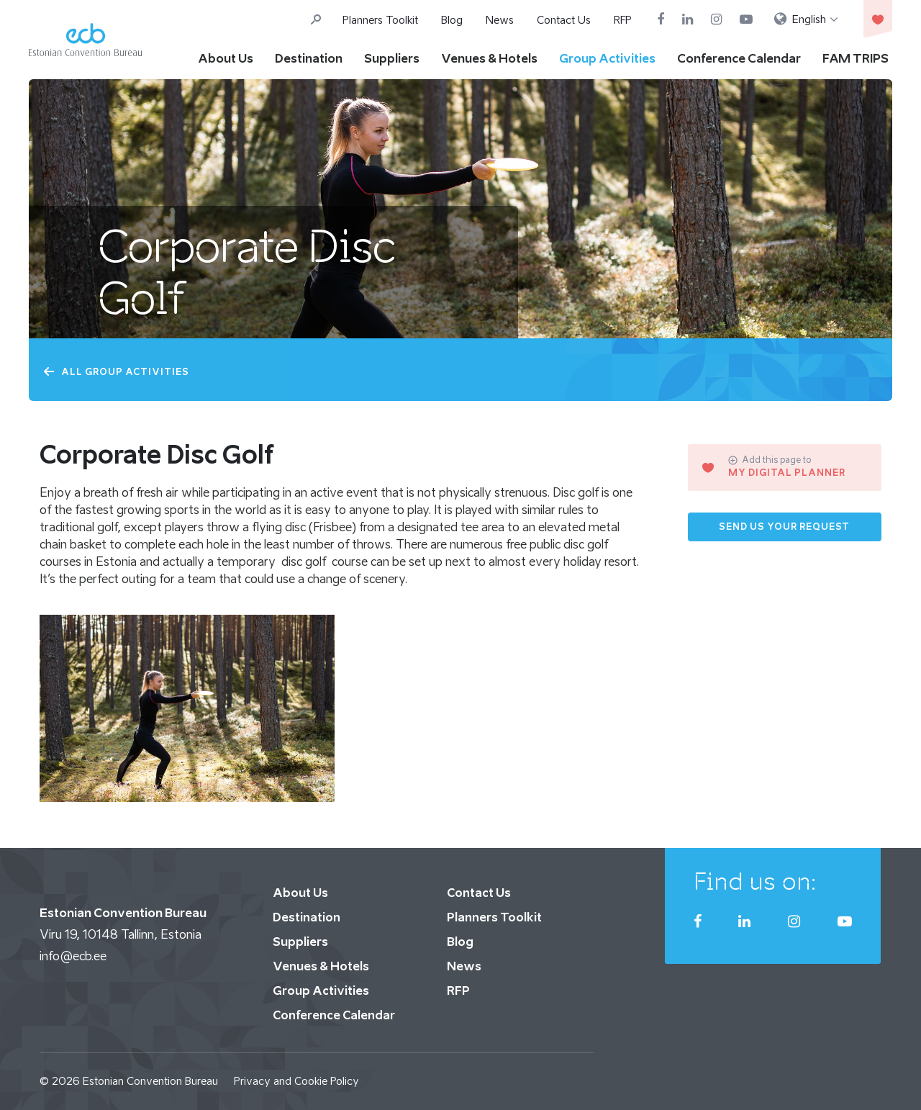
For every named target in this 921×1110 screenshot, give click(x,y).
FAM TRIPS (855, 58)
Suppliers (391, 58)
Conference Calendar (739, 58)
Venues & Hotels (489, 58)
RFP (623, 20)
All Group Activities (116, 371)
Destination (308, 58)
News (500, 20)
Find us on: (755, 881)
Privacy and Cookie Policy (296, 1081)
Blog (452, 20)
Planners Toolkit (380, 20)
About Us (225, 58)
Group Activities (607, 58)
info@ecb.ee (73, 956)
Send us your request (784, 526)
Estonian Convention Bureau (150, 1081)
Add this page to (769, 460)
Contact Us (564, 20)
